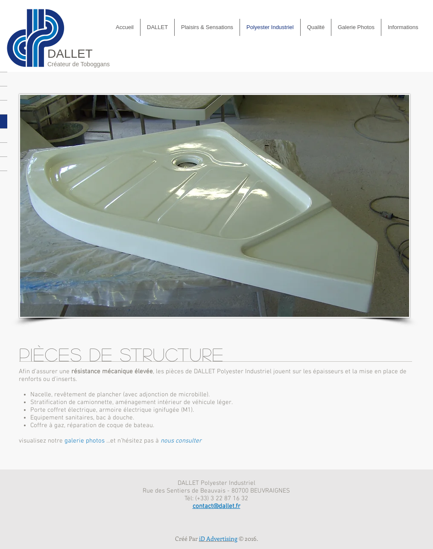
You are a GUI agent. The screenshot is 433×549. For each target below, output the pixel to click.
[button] (356, 27)
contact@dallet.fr (216, 506)
